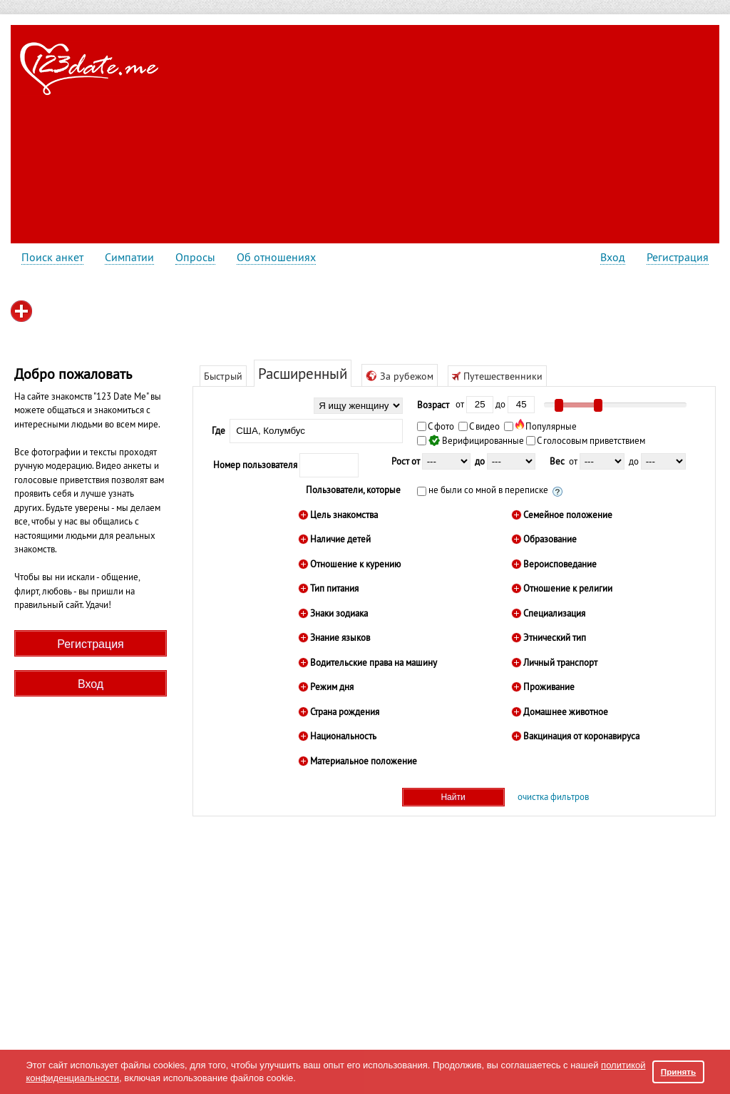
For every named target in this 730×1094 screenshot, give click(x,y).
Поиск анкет (52, 257)
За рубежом (399, 376)
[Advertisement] (419, 132)
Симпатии (129, 257)
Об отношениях (276, 257)
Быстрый (223, 376)
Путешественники (497, 376)
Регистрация (678, 257)
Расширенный (302, 373)
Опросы (195, 257)
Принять (678, 1071)
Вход (612, 257)
